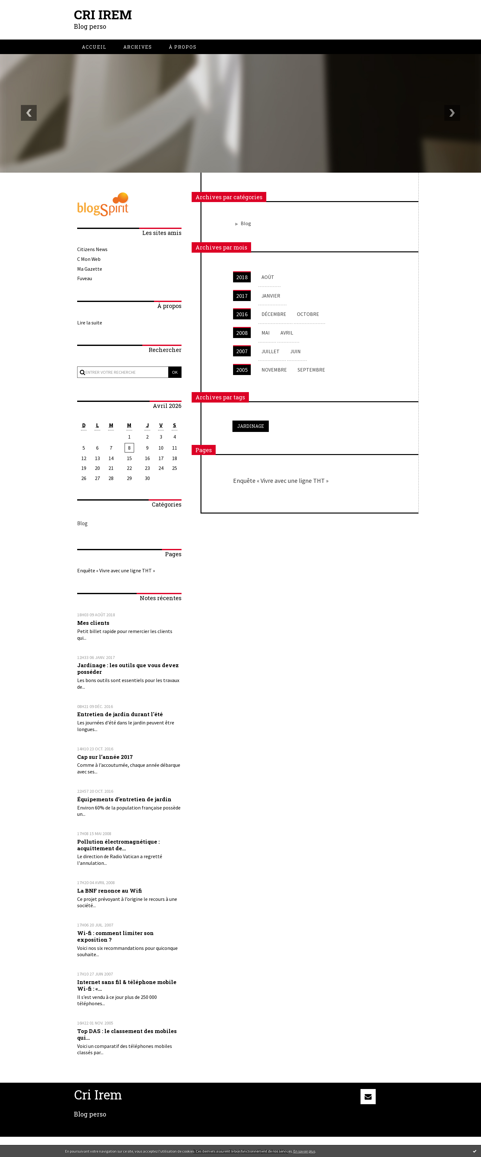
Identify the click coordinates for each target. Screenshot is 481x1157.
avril (287, 332)
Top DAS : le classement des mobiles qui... (127, 1034)
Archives (137, 47)
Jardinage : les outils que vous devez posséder (128, 668)
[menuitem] (94, 47)
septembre (311, 369)
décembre (274, 314)
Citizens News (92, 249)
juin (296, 351)
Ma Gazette (89, 268)
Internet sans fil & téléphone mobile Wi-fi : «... (126, 985)
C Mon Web (89, 258)
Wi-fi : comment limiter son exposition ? (115, 936)
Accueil (94, 47)
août (268, 277)
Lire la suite (89, 322)
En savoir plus (304, 1151)
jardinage (250, 426)
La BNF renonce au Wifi (109, 890)
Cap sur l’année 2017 (105, 756)
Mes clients (93, 622)
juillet (271, 351)
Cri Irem (103, 14)
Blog (82, 523)
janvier (271, 295)
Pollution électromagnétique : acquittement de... (118, 845)
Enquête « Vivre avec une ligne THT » (116, 570)
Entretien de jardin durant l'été (120, 714)
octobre (308, 314)
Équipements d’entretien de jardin (124, 799)
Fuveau (84, 278)
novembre (274, 369)
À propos (183, 47)
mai (266, 332)
